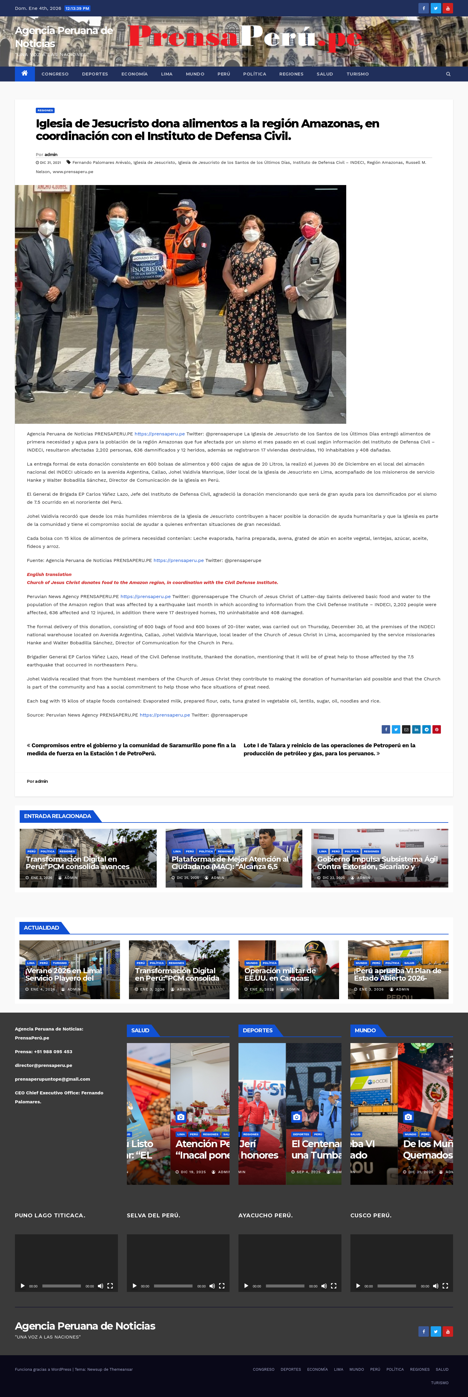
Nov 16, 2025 (262, 1172)
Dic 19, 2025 (149, 1172)
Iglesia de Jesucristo (154, 162)
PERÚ (224, 74)
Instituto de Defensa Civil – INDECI (328, 162)
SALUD (325, 74)
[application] (66, 1263)
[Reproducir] (23, 1286)
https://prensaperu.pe (160, 434)
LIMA (167, 74)
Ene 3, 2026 (152, 989)
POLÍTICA (254, 74)
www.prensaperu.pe (73, 171)
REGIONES (291, 74)
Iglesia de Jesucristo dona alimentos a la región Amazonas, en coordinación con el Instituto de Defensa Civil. (207, 129)
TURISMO (358, 74)
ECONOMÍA (134, 74)
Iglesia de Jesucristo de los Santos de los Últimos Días (234, 162)
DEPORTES (95, 74)
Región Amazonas (385, 162)
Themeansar (121, 1369)
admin (51, 154)
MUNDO (195, 74)
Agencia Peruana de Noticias (85, 1326)
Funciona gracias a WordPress (44, 1369)
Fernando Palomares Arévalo (102, 162)
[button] (448, 74)
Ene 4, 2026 (43, 989)
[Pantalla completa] (110, 1286)
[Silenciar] (101, 1286)
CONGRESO (55, 74)
